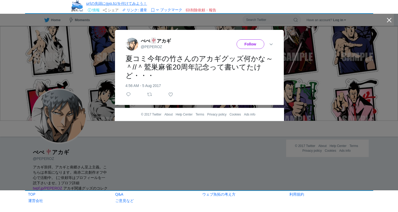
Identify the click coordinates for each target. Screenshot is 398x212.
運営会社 (35, 200)
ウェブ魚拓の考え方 (219, 194)
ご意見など (124, 200)
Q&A (119, 194)
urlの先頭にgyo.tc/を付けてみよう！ (116, 3)
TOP (32, 194)
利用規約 (296, 194)
